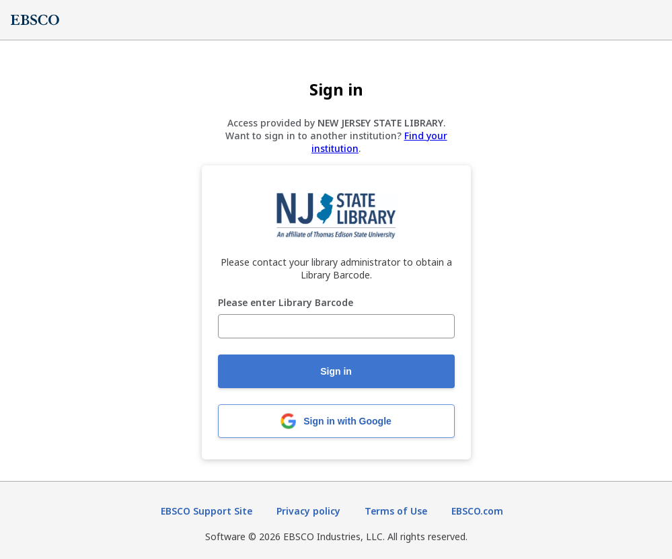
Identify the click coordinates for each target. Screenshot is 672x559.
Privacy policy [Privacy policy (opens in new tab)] (308, 511)
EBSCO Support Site (206, 511)
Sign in (336, 371)
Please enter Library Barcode (285, 303)
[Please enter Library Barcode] (336, 326)
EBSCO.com (477, 511)
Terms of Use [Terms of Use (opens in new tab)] (396, 511)
